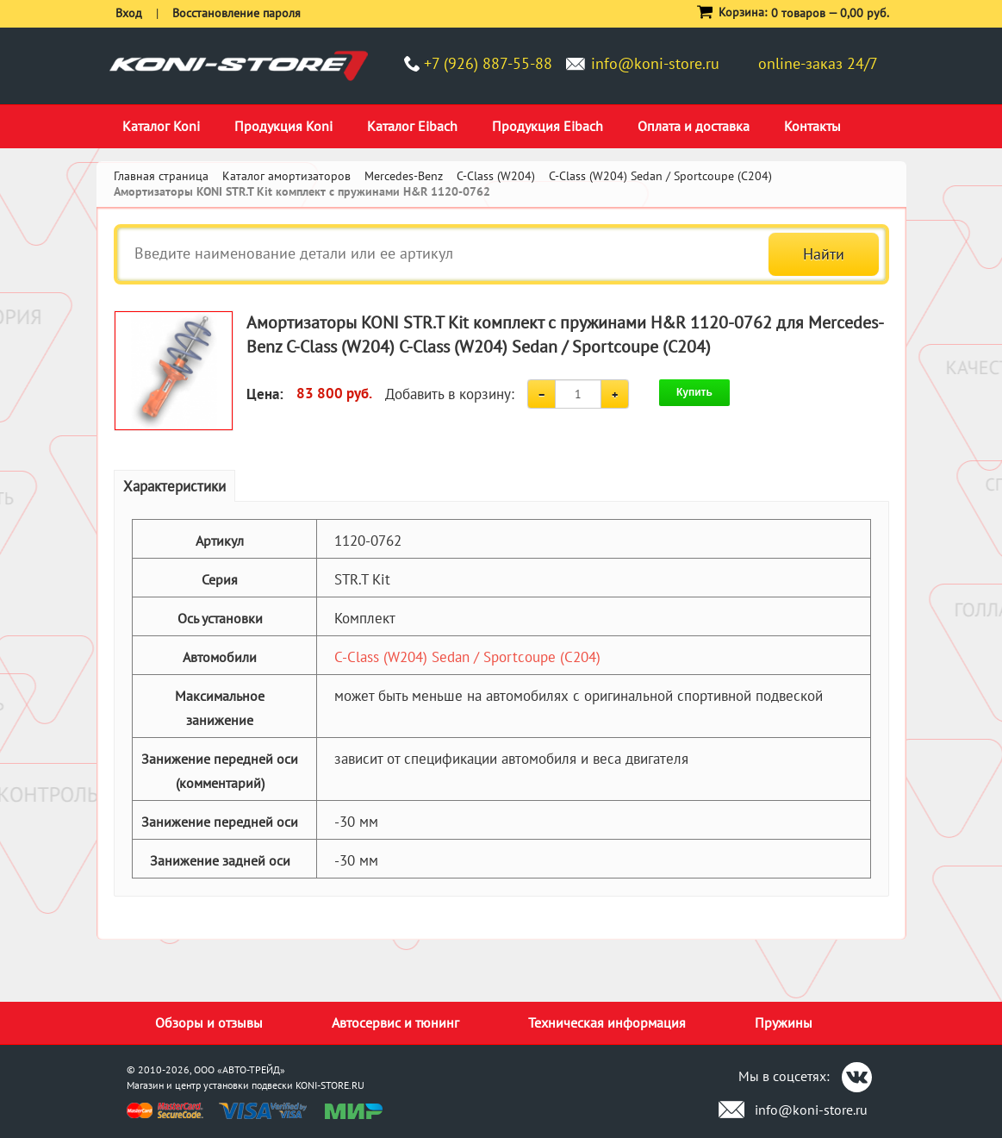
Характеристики (174, 486)
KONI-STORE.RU (330, 1085)
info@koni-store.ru (655, 63)
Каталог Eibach (412, 125)
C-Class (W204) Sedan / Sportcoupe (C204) (467, 656)
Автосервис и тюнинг (395, 1022)
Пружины (783, 1022)
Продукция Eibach (547, 125)
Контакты (812, 125)
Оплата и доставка (694, 125)
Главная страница (161, 176)
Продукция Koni (283, 125)
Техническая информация (607, 1022)
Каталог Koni (161, 125)
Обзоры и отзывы (209, 1022)
